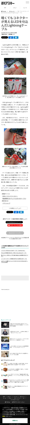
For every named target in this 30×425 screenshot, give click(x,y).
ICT (23, 398)
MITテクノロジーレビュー (18, 402)
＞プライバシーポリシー (15, 424)
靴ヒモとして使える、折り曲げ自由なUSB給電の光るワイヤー (14, 256)
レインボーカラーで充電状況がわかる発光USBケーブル (14, 258)
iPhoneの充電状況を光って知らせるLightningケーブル (13, 252)
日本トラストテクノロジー (10, 196)
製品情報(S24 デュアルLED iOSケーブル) (14, 198)
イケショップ (6, 203)
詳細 (3, 416)
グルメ (9, 398)
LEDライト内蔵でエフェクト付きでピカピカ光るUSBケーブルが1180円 (14, 262)
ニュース (25, 7)
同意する (15, 420)
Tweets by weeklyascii (5, 289)
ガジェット (12, 11)
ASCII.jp (7, 402)
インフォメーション (15, 399)
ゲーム (4, 398)
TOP (5, 7)
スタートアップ (17, 398)
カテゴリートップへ (15, 233)
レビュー (15, 7)
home (3, 11)
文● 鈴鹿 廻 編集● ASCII (8, 34)
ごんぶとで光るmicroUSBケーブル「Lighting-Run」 (13, 250)
